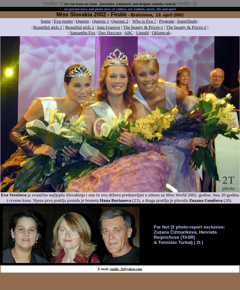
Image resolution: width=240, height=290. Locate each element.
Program (166, 21)
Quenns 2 (119, 21)
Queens (82, 21)
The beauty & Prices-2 (186, 27)
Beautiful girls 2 (79, 27)
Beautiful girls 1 (47, 27)
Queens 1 (100, 21)
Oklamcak (161, 32)
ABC (128, 32)
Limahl (142, 32)
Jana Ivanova (108, 27)
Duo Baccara (110, 32)
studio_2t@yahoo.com (126, 269)
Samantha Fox (82, 32)
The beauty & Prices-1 (143, 27)
